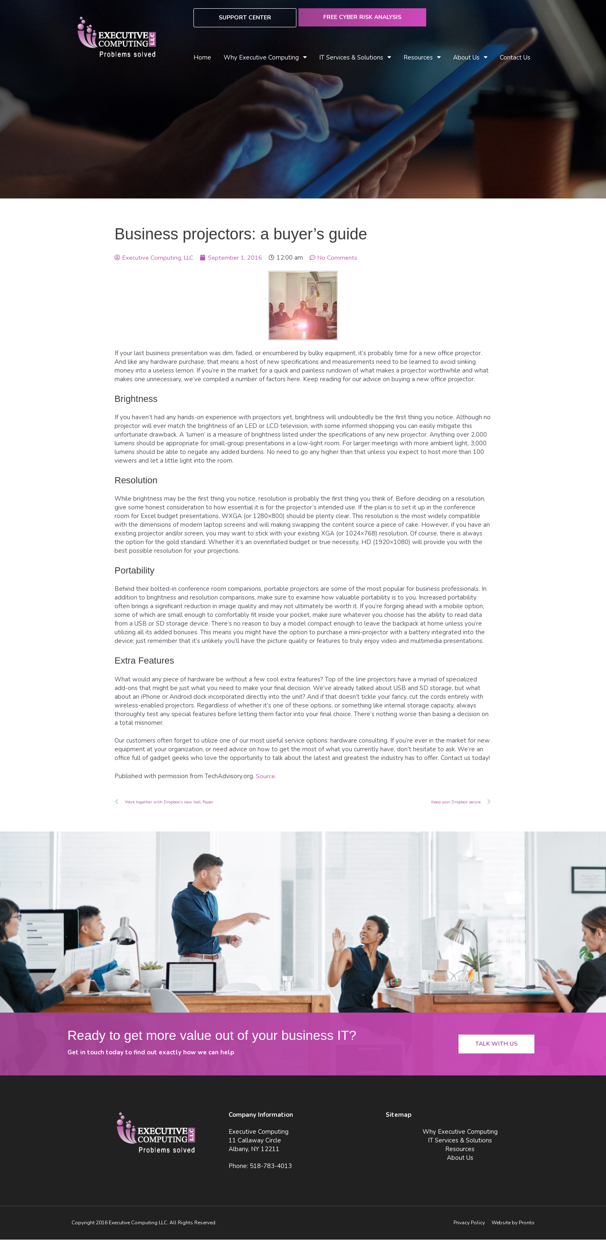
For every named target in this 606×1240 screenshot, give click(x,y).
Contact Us (515, 57)
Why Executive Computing (265, 57)
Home (202, 57)
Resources (422, 57)
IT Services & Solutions (355, 57)
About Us (470, 57)
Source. (266, 776)
